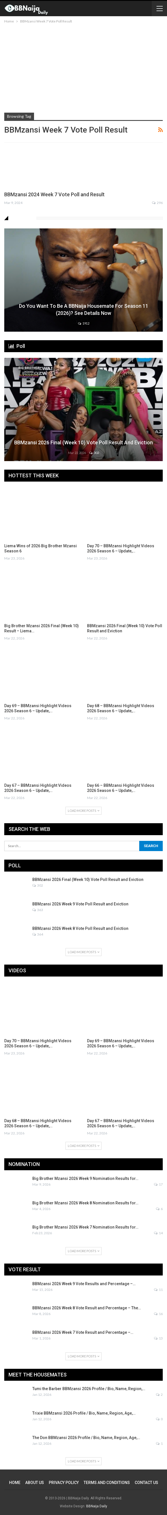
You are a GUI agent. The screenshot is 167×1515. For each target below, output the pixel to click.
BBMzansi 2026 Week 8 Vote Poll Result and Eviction (80, 928)
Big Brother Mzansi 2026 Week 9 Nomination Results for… (85, 1178)
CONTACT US (146, 1482)
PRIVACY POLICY (64, 1482)
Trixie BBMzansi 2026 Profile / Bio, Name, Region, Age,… (84, 1413)
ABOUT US (34, 1482)
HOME (14, 1482)
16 (158, 1314)
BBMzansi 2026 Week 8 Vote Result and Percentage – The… (86, 1308)
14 (158, 1233)
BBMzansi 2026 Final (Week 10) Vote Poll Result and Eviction (83, 442)
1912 (83, 323)
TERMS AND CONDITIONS (107, 1482)
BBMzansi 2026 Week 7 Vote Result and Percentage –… (82, 1332)
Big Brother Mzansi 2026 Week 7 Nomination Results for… (85, 1227)
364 (37, 934)
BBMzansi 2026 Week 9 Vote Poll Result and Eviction (80, 904)
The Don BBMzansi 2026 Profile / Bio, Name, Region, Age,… (86, 1437)
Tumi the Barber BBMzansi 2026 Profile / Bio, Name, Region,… (88, 1388)
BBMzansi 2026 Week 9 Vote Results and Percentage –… (84, 1283)
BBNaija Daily (96, 1506)
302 (94, 453)
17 (158, 1184)
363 (37, 910)
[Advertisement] (83, 67)
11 (158, 1289)
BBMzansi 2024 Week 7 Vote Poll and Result (54, 194)
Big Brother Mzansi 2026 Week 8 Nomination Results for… (85, 1203)
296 (157, 203)
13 (158, 1338)
